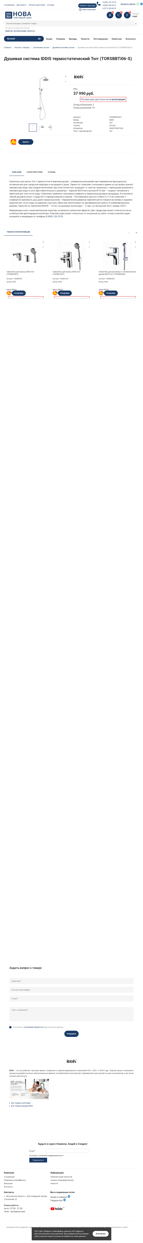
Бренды (73, 39)
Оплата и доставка (37, 5)
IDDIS (111, 120)
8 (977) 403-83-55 (109, 8)
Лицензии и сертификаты (15, 1180)
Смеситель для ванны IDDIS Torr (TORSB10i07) (66, 273)
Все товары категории (21, 1103)
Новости (85, 39)
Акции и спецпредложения (62, 1180)
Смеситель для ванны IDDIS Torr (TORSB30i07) (20, 273)
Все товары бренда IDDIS (22, 1106)
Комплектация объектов (61, 1177)
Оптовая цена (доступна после (103, 99)
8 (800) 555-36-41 (109, 5)
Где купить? (21, 5)
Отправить (71, 1034)
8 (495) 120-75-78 (109, 2)
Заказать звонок (128, 4)
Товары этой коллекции (18, 232)
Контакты (131, 39)
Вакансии (8, 1183)
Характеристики (34, 172)
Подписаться (38, 1160)
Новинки (60, 39)
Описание (16, 172)
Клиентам (117, 39)
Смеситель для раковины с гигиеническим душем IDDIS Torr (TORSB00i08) (117, 273)
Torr (111, 123)
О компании (9, 5)
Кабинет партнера (87, 6)
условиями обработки (33, 1027)
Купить (26, 142)
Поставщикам (100, 39)
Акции (49, 39)
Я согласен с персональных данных (38, 1027)
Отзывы (50, 5)
